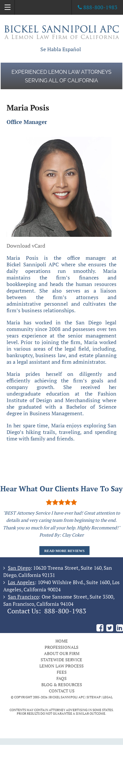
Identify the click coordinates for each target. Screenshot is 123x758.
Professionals (61, 647)
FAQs (61, 678)
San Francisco (23, 596)
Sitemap (94, 697)
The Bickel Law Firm (61, 32)
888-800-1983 (65, 611)
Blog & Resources (61, 684)
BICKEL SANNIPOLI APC (67, 697)
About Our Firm (61, 653)
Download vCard (26, 245)
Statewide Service (61, 660)
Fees (62, 672)
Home (61, 641)
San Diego (19, 567)
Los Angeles (21, 582)
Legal (108, 697)
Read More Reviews (64, 551)
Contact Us (61, 691)
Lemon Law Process (61, 666)
